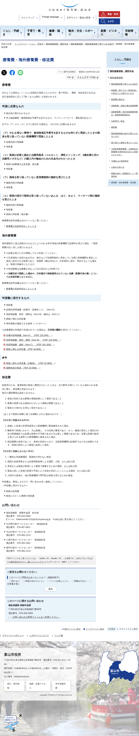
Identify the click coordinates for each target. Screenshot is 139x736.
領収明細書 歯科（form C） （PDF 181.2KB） (30, 344)
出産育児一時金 (117, 121)
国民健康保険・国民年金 (57, 44)
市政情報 (129, 32)
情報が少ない (80, 581)
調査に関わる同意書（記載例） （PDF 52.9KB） (31, 363)
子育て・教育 (34, 32)
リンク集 (58, 635)
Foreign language (50, 17)
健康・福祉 (54, 32)
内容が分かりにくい (35, 581)
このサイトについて (39, 635)
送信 (50, 589)
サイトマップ (27, 17)
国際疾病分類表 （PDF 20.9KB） (23, 368)
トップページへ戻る (95, 629)
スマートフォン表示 (128, 629)
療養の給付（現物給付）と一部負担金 (124, 175)
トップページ (21, 44)
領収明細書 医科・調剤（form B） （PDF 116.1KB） (33, 340)
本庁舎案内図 (60, 686)
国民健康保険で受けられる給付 (99, 44)
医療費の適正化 (117, 99)
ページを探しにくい (59, 581)
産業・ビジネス (109, 32)
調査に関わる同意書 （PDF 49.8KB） (25, 349)
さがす (111, 21)
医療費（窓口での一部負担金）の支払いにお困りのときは (124, 91)
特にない (15, 581)
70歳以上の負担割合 (120, 161)
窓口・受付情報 (13, 686)
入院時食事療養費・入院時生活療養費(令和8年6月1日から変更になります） (124, 152)
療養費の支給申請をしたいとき (21, 226)
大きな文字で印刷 (86, 77)
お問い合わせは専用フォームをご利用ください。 (36, 617)
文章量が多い (13, 584)
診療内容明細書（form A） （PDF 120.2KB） (29, 335)
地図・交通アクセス (37, 686)
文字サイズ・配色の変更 (79, 17)
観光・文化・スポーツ (80, 32)
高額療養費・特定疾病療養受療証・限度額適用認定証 (124, 113)
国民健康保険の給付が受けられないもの (124, 135)
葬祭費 (114, 127)
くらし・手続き (11, 32)
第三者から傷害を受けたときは (124, 143)
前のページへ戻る (72, 629)
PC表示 (111, 629)
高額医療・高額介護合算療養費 (124, 106)
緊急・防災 (113, 14)
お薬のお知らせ (117, 167)
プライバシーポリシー (13, 635)
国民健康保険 (77, 44)
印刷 (69, 77)
